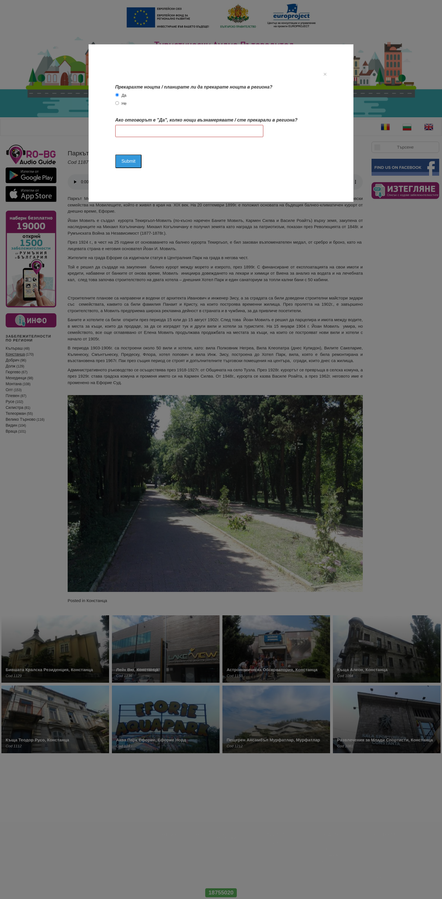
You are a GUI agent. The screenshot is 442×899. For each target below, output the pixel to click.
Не (124, 103)
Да (123, 95)
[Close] (325, 74)
